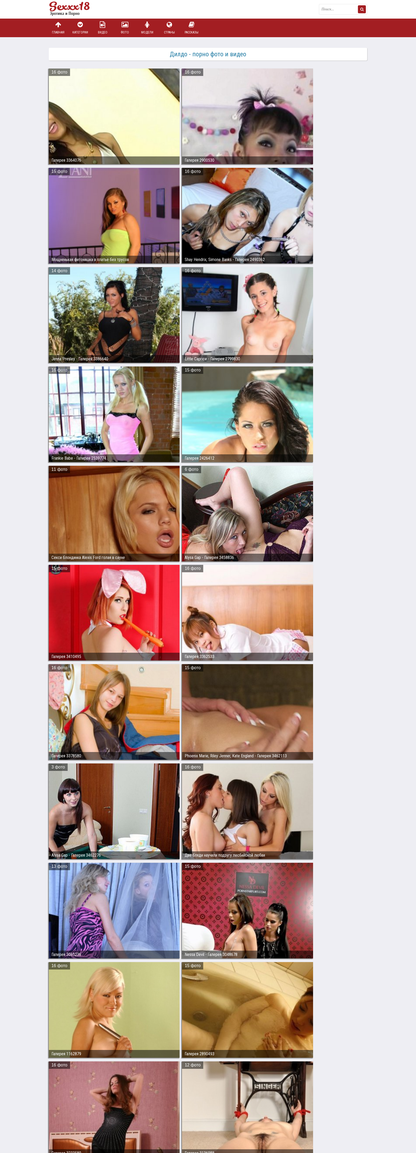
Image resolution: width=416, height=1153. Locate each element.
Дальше (356, 1075)
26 (183, 1075)
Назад (59, 1075)
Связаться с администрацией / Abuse (81, 1120)
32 (243, 1075)
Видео (102, 27)
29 (213, 1075)
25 (173, 1075)
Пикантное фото (75, 9)
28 (203, 1075)
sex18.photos (105, 1124)
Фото (125, 27)
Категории (80, 27)
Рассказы (191, 27)
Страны (169, 27)
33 (253, 1075)
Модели (147, 27)
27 (193, 1075)
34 (263, 1075)
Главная (58, 27)
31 (233, 1075)
